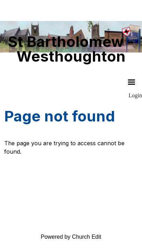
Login (135, 95)
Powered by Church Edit (71, 237)
